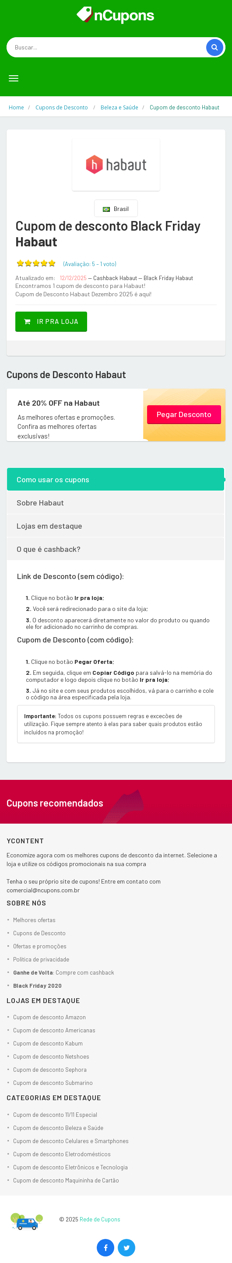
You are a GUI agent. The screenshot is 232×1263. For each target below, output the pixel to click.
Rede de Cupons (100, 1219)
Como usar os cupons (53, 479)
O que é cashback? (49, 549)
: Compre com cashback (63, 972)
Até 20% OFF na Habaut (59, 402)
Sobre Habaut (40, 502)
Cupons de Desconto (39, 933)
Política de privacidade (41, 959)
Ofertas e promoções (40, 946)
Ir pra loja (51, 321)
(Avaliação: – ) (89, 263)
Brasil (116, 208)
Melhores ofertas (34, 919)
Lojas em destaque (49, 525)
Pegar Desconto (184, 414)
